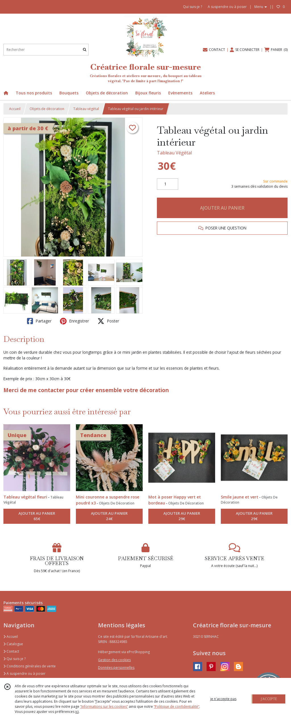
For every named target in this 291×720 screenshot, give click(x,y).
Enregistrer (74, 321)
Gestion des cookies (114, 659)
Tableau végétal (86, 108)
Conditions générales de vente (29, 666)
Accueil (14, 108)
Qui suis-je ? (14, 658)
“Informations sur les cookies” (104, 706)
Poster (108, 321)
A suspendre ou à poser (24, 673)
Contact (11, 651)
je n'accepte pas (223, 698)
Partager (39, 321)
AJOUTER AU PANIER (222, 208)
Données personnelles (116, 667)
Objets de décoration (47, 108)
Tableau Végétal (174, 153)
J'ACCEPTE (269, 698)
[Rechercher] (84, 49)
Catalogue (13, 644)
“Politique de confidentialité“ (176, 706)
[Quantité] (167, 184)
